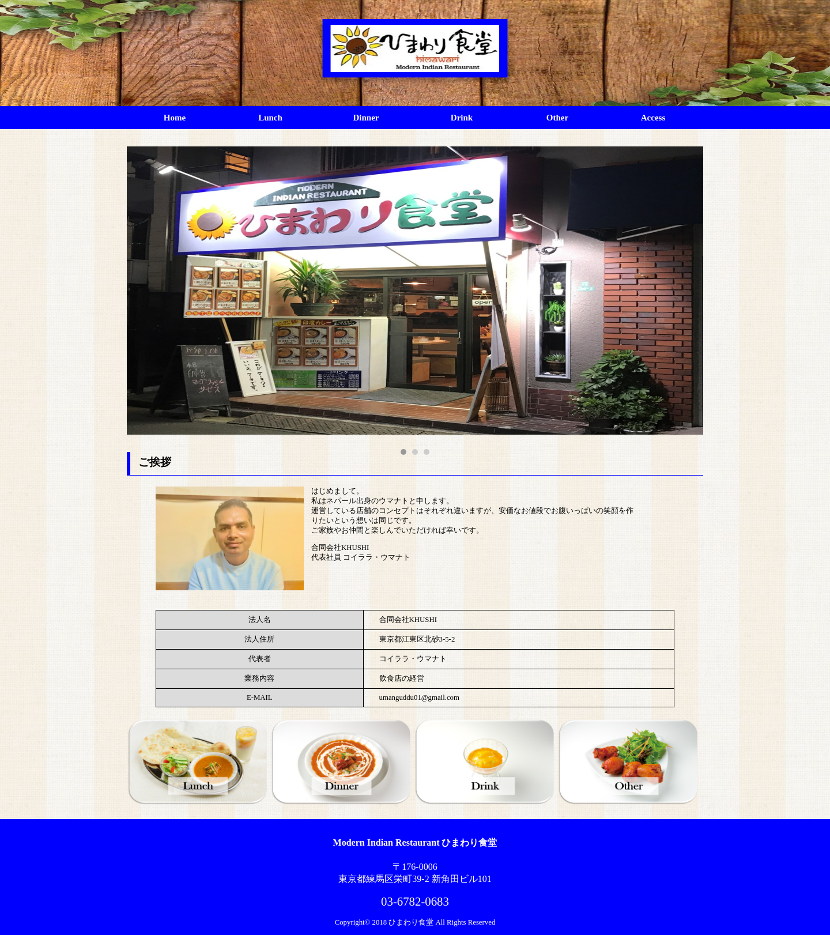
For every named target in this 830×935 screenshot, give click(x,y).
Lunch (270, 117)
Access (653, 117)
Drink (462, 117)
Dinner (366, 117)
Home (175, 117)
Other (557, 117)
